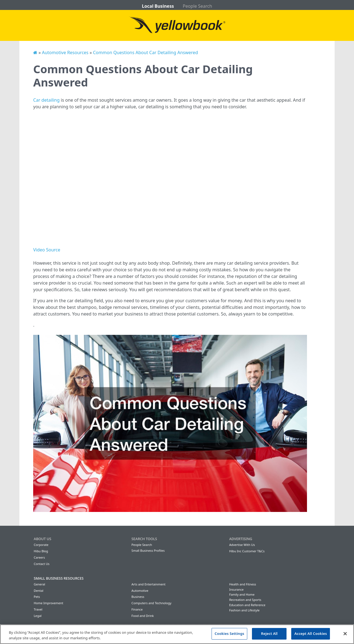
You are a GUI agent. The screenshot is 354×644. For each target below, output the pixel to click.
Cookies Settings (229, 633)
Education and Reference (247, 605)
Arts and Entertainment (148, 584)
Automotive (139, 590)
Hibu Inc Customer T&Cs (247, 551)
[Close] (345, 633)
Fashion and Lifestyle (244, 610)
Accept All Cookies (310, 633)
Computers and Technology (151, 603)
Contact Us (42, 564)
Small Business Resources (59, 578)
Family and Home (242, 594)
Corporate (41, 545)
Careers (39, 557)
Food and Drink (142, 616)
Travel (38, 609)
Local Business (158, 6)
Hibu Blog (41, 551)
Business (137, 597)
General (39, 584)
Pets (37, 597)
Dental (38, 590)
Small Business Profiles (148, 550)
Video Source (46, 250)
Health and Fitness (242, 584)
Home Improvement (48, 603)
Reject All (269, 633)
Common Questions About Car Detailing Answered (145, 52)
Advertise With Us (242, 545)
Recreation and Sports (245, 600)
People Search (197, 6)
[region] (177, 634)
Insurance (236, 589)
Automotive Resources (65, 52)
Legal (37, 616)
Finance (136, 609)
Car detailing (46, 100)
